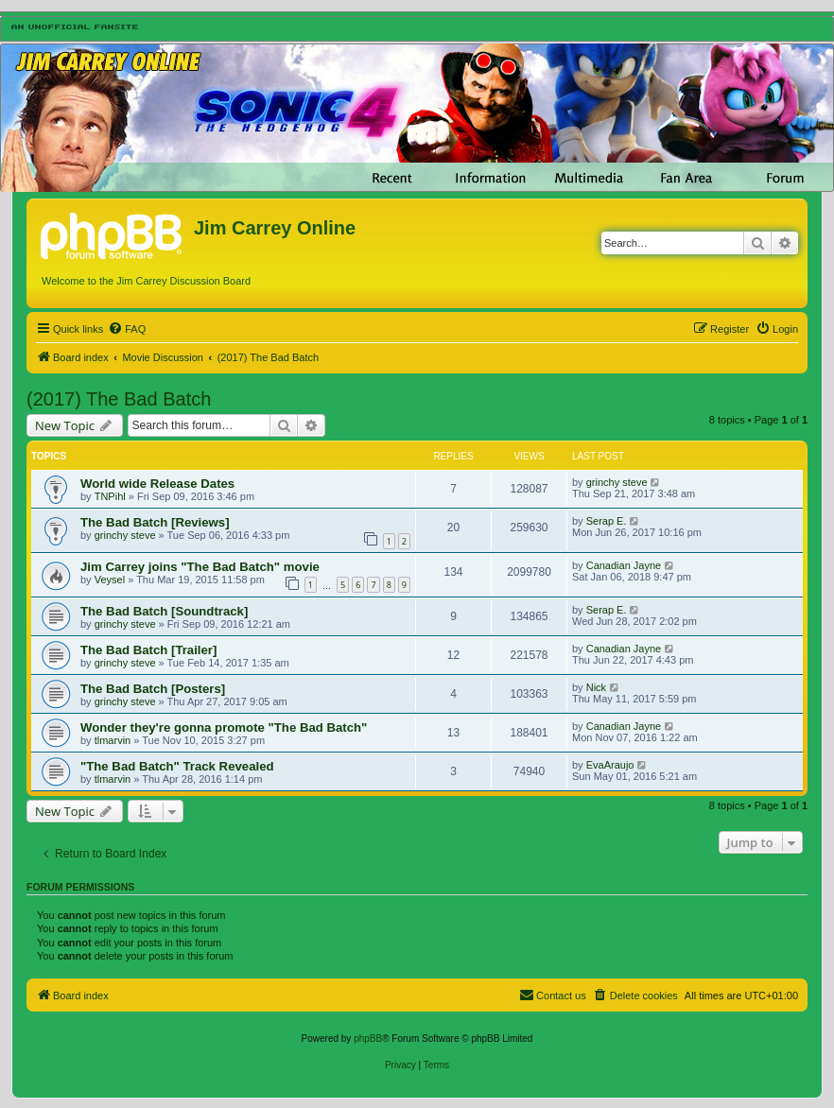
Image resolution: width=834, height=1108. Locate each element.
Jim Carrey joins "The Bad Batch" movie (200, 567)
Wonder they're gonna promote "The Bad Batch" (223, 727)
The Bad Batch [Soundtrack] (164, 611)
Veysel (110, 579)
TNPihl (110, 496)
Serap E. (606, 521)
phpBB (368, 1038)
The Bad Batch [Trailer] (148, 650)
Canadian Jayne (624, 565)
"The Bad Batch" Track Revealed (177, 766)
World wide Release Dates (157, 483)
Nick (596, 687)
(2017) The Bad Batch (118, 399)
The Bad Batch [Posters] (152, 689)
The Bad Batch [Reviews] (155, 522)
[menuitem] (127, 329)
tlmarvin (113, 740)
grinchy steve (617, 482)
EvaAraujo (610, 764)
